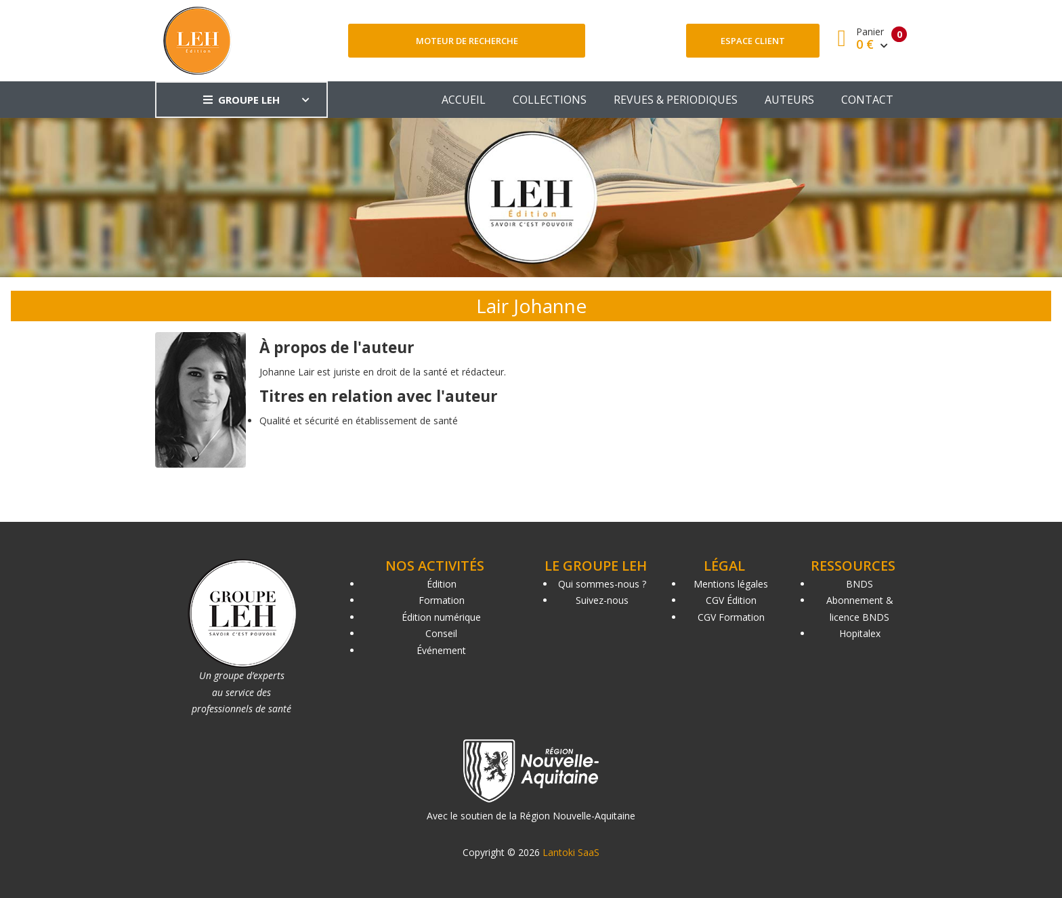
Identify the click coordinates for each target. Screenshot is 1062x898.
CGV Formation (731, 617)
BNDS (859, 583)
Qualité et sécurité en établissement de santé (358, 420)
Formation (442, 600)
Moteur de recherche (467, 41)
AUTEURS (789, 99)
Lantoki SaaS (571, 852)
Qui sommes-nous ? (602, 583)
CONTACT (867, 99)
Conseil (441, 633)
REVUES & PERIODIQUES (676, 99)
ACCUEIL (464, 99)
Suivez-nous (602, 600)
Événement (441, 650)
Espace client (753, 41)
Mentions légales (731, 583)
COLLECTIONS (550, 99)
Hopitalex (859, 633)
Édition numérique (441, 617)
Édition (441, 583)
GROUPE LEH (241, 99)
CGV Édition (731, 600)
